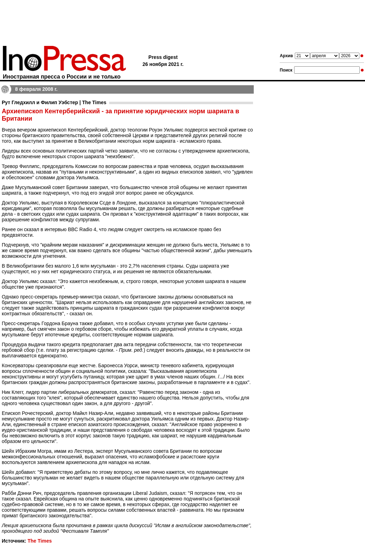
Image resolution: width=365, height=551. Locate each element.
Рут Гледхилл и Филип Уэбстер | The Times (54, 102)
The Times (39, 541)
